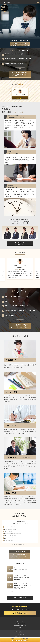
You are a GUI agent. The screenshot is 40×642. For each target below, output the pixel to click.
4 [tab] (23, 284)
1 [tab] (17, 284)
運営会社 (20, 632)
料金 (20, 627)
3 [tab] (21, 284)
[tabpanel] (20, 268)
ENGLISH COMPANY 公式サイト (20, 631)
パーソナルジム (20, 621)
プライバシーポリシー (20, 634)
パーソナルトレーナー (20, 623)
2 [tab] (19, 284)
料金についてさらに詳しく (20, 597)
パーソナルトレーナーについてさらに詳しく (20, 243)
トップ (20, 619)
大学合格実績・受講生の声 (20, 625)
